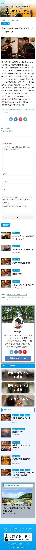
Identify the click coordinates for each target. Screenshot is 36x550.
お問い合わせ (13, 530)
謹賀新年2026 (17, 432)
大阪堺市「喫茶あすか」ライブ (17, 295)
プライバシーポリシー (24, 530)
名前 (4, 174)
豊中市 (11, 131)
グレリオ (5, 131)
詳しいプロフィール (18, 358)
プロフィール (23, 528)
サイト (4, 189)
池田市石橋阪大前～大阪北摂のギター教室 (18, 544)
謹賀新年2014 (17, 274)
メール (5, 182)
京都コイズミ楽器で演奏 (21, 263)
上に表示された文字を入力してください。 (15, 206)
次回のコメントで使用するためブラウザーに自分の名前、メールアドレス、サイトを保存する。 (17, 198)
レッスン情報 (13, 528)
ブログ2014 (6, 128)
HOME (6, 528)
